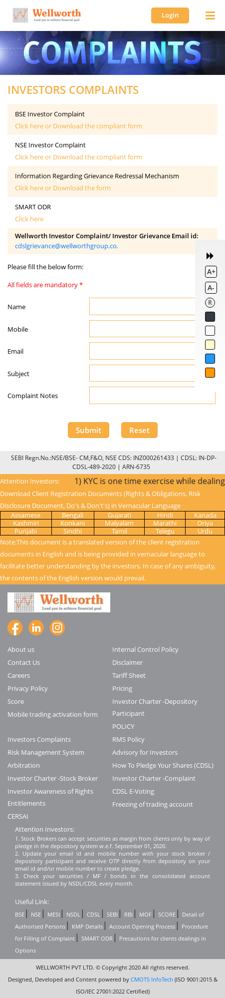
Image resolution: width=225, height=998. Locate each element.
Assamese (25, 514)
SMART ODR (97, 938)
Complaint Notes (32, 395)
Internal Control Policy (145, 649)
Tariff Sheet (129, 675)
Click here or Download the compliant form (78, 125)
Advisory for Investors (145, 752)
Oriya (205, 522)
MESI (53, 914)
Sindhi (72, 530)
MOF (145, 914)
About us (20, 649)
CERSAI (17, 816)
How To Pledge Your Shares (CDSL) (163, 765)
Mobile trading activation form (52, 714)
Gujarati (119, 514)
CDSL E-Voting (133, 791)
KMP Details (87, 926)
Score (15, 701)
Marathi (165, 522)
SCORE (167, 914)
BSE (19, 914)
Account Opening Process (142, 926)
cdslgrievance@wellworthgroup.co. (66, 245)
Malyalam (119, 522)
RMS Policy (128, 739)
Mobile (17, 329)
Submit (88, 430)
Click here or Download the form (63, 187)
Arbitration (23, 765)
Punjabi (25, 530)
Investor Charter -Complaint (154, 778)
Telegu (165, 530)
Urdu (205, 530)
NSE (36, 914)
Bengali (72, 514)
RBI (128, 914)
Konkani (72, 522)
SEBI (112, 914)
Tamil (119, 530)
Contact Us (23, 662)
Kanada (205, 514)
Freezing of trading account (152, 804)
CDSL (93, 914)
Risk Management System (45, 752)
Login (170, 14)
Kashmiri (26, 522)
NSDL (73, 914)
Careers (18, 675)
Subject (18, 373)
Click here (29, 218)
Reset (139, 430)
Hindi (165, 514)
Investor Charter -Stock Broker (52, 778)
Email (15, 351)
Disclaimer (127, 662)
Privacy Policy (27, 688)
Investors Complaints (39, 739)
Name (16, 306)
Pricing (122, 688)
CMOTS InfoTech (152, 979)
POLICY (123, 726)
